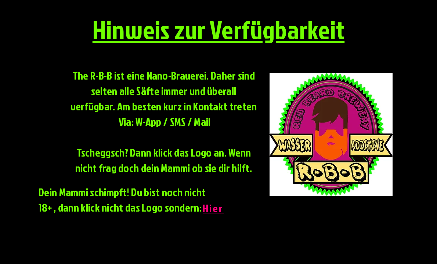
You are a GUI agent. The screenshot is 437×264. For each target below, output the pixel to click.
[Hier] (214, 208)
